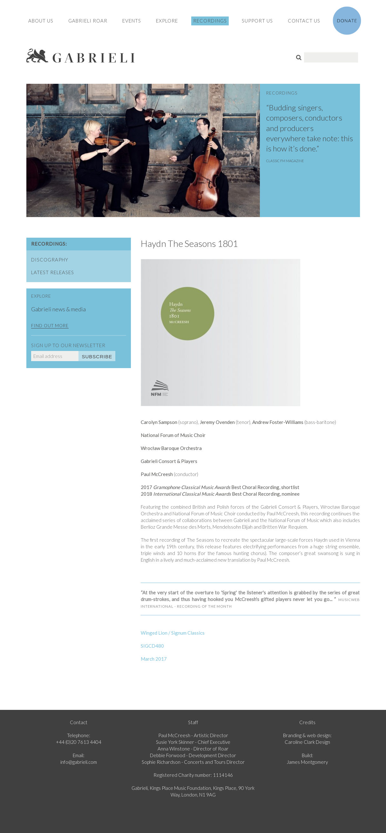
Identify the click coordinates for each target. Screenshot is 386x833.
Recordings (210, 20)
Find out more (50, 325)
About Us (40, 20)
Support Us (257, 20)
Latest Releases (52, 272)
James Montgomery (307, 762)
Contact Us (304, 20)
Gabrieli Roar (87, 20)
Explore (167, 20)
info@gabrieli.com (78, 762)
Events (131, 20)
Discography (49, 259)
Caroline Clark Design (307, 742)
